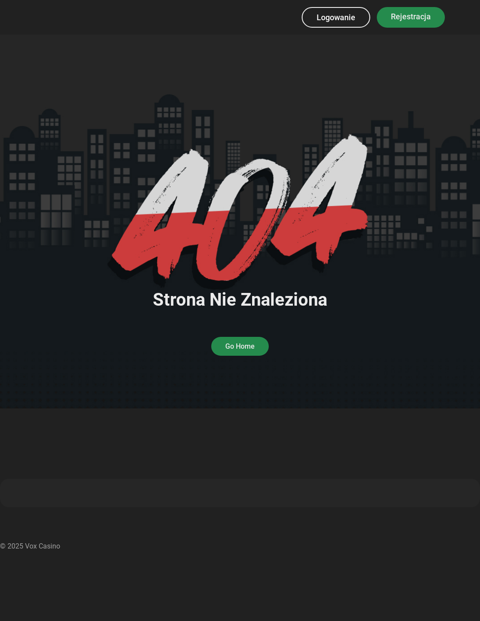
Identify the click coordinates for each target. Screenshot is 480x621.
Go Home (240, 346)
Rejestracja (411, 16)
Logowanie (336, 17)
